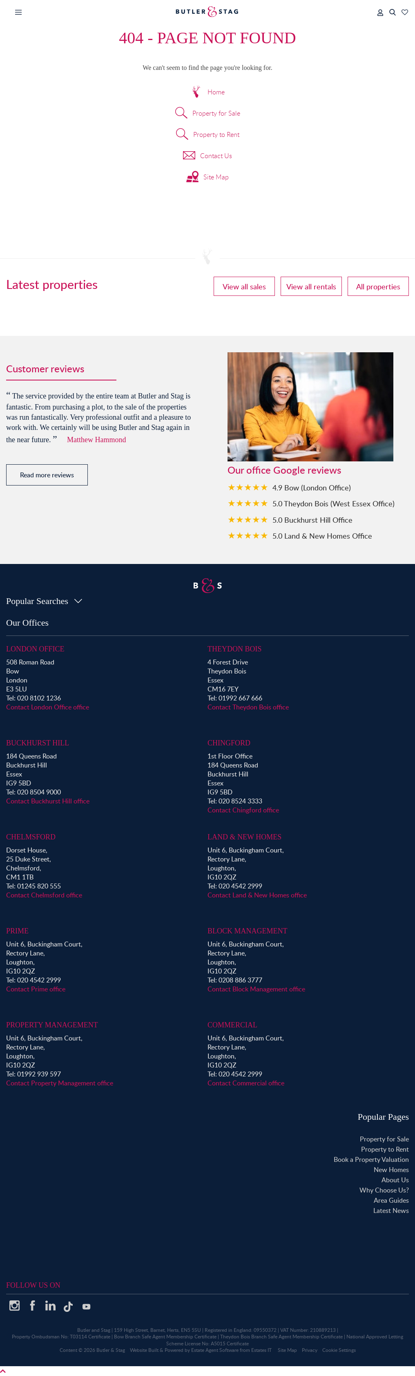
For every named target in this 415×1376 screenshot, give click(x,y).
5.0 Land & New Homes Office (322, 535)
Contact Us (207, 156)
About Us (395, 1179)
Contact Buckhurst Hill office (47, 801)
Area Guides (391, 1200)
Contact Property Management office (59, 1082)
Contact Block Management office (256, 988)
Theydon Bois (235, 649)
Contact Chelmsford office (44, 894)
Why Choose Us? (384, 1190)
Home (207, 93)
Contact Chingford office (243, 809)
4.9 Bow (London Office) (311, 487)
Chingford (229, 743)
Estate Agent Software (215, 1350)
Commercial (232, 1025)
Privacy (309, 1350)
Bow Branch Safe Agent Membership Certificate (165, 1336)
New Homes (391, 1169)
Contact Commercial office (246, 1082)
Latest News (391, 1210)
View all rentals (311, 286)
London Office (35, 649)
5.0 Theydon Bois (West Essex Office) (333, 503)
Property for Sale (207, 114)
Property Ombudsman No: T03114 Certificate (61, 1336)
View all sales (244, 286)
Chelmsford (31, 837)
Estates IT (261, 1350)
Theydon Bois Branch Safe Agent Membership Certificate (281, 1336)
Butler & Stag (110, 1350)
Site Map (207, 178)
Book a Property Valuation (371, 1159)
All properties (378, 286)
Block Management (248, 931)
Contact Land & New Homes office (257, 894)
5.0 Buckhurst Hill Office (312, 520)
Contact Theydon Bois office (248, 707)
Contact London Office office (47, 707)
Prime (17, 931)
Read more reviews (47, 474)
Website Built (144, 1350)
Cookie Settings (339, 1350)
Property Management (52, 1025)
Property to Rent (207, 135)
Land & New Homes (244, 837)
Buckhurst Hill (37, 743)
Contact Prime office (35, 988)
